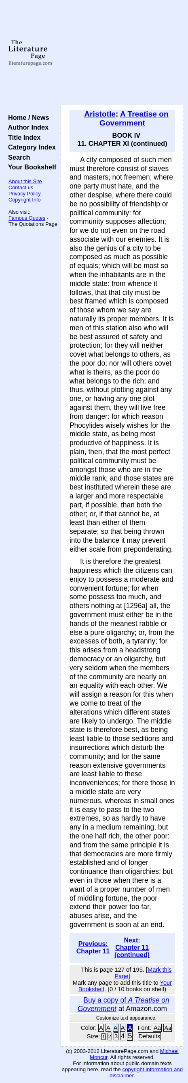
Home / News (26, 117)
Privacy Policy (24, 194)
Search (17, 157)
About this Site (25, 181)
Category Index (30, 147)
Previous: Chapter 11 (93, 947)
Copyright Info (24, 200)
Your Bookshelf (30, 167)
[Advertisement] (122, 53)
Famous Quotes (26, 218)
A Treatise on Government (134, 118)
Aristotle (100, 114)
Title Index (22, 137)
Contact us (20, 187)
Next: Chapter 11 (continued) (132, 947)
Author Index (26, 127)
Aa (157, 1028)
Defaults (150, 1036)
